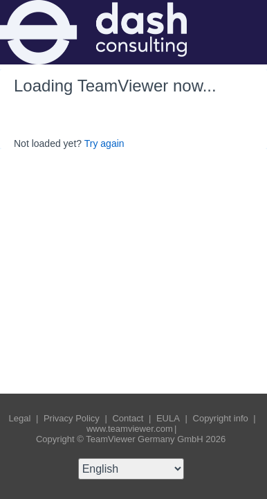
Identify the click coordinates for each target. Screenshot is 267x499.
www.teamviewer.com (129, 428)
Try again (104, 143)
